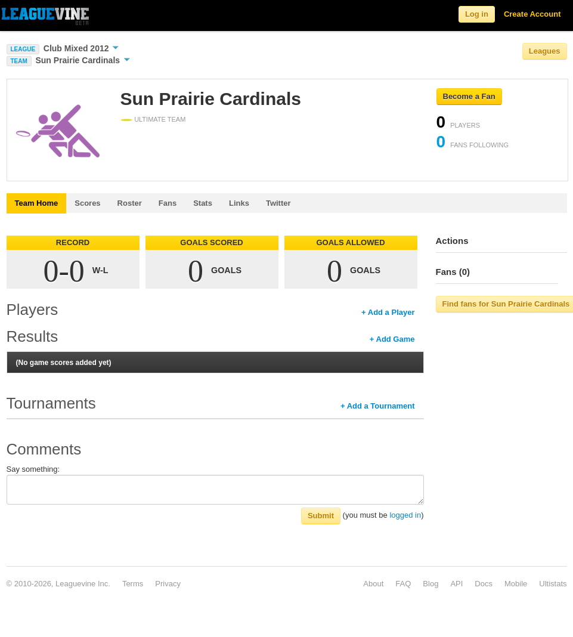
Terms (132, 583)
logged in (405, 515)
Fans (167, 203)
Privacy (168, 583)
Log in (476, 14)
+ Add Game (392, 339)
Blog (430, 583)
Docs (484, 583)
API (456, 583)
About (373, 583)
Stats (202, 203)
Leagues (544, 51)
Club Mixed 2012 (81, 48)
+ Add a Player (387, 312)
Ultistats (552, 583)
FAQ (403, 583)
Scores (87, 203)
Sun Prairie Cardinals (82, 60)
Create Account (532, 14)
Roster (129, 203)
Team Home (36, 203)
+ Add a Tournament (377, 405)
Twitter (278, 203)
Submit (321, 515)
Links (239, 203)
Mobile (515, 583)
